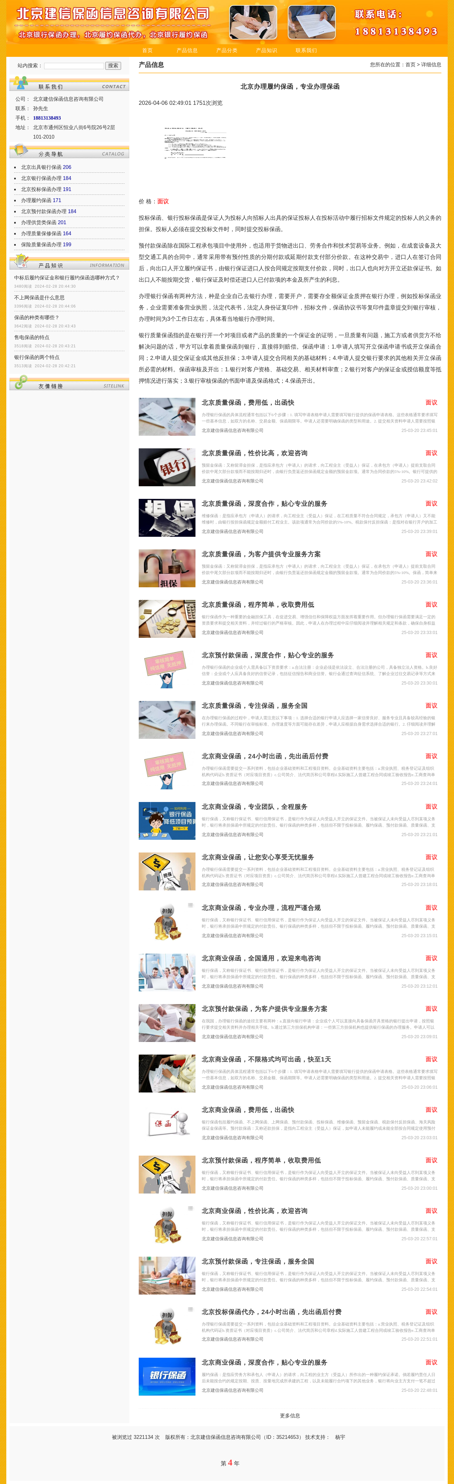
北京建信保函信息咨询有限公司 (233, 430)
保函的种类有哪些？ (37, 317)
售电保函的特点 (31, 337)
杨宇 (340, 1437)
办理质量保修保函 (41, 233)
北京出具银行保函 (41, 167)
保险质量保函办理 (41, 244)
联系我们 (306, 50)
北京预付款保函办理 (44, 211)
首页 (147, 50)
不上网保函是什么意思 (39, 297)
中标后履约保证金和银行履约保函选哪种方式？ (67, 277)
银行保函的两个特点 (37, 357)
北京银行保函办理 (41, 178)
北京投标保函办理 (41, 189)
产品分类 (227, 50)
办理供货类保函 (38, 222)
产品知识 (266, 50)
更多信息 (290, 1415)
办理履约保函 (36, 200)
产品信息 (187, 50)
